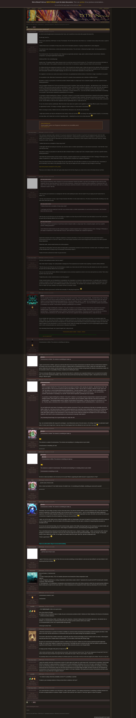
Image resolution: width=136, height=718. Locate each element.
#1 (39, 31)
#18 (40, 659)
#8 (39, 379)
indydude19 (32, 629)
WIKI (33, 22)
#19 (40, 674)
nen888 (32, 606)
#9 (39, 428)
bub (32, 428)
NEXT (34, 27)
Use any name (32, 132)
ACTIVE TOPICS (105, 22)
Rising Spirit (32, 501)
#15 (40, 592)
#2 (39, 132)
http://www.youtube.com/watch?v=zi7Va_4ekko (50, 166)
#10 (40, 452)
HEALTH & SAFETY (41, 22)
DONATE (39, 8)
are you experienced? (47, 336)
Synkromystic (32, 31)
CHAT (28, 8)
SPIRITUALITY (41, 24)
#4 (39, 257)
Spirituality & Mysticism (49, 24)
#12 (40, 501)
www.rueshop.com (45, 123)
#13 (40, 547)
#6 (39, 339)
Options (107, 29)
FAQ (28, 22)
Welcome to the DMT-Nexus (31, 24)
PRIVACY (34, 8)
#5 (39, 293)
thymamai (32, 570)
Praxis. (32, 293)
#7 (39, 354)
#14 (40, 570)
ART (49, 22)
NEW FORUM (50, 2)
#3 (39, 176)
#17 (40, 629)
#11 (40, 480)
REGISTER (106, 8)
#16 (40, 606)
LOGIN (100, 8)
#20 (40, 687)
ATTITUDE (54, 22)
